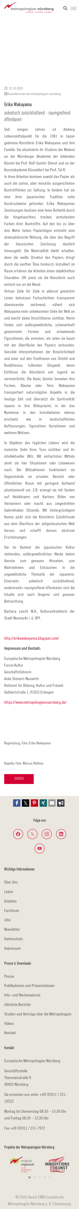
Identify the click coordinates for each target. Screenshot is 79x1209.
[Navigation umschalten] (73, 8)
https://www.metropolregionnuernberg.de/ (35, 702)
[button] (16, 803)
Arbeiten (10, 901)
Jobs (7, 919)
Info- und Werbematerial (22, 994)
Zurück (19, 779)
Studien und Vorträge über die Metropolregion (37, 1013)
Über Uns (11, 882)
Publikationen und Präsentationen (29, 985)
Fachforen (11, 910)
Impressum (12, 948)
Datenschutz (13, 938)
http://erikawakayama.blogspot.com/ (31, 638)
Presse (9, 976)
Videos (9, 1023)
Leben (8, 891)
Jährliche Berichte (17, 1004)
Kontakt (10, 1032)
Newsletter (12, 929)
